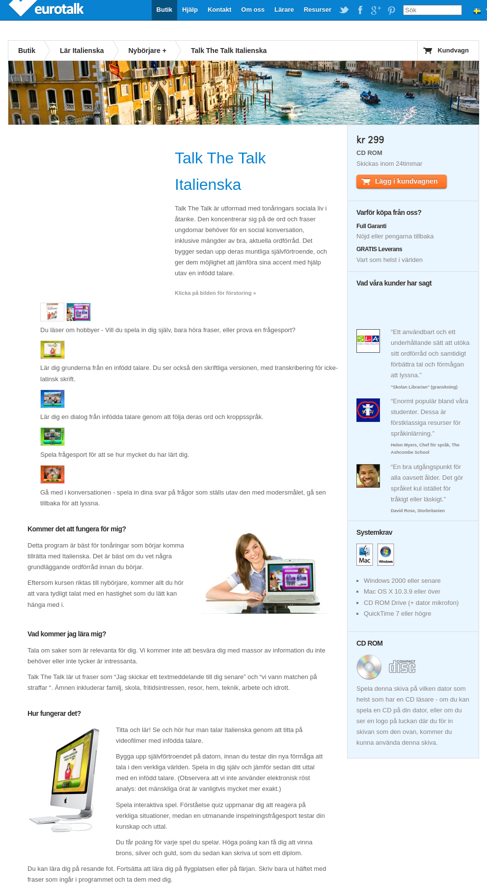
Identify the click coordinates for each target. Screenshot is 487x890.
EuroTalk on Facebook (360, 10)
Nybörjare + (147, 50)
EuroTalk (47, 10)
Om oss (253, 9)
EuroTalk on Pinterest (391, 10)
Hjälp (190, 9)
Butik (165, 9)
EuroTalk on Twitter (344, 10)
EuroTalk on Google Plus (375, 10)
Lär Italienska (82, 50)
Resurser (317, 9)
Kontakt (219, 9)
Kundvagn (453, 50)
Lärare (284, 9)
